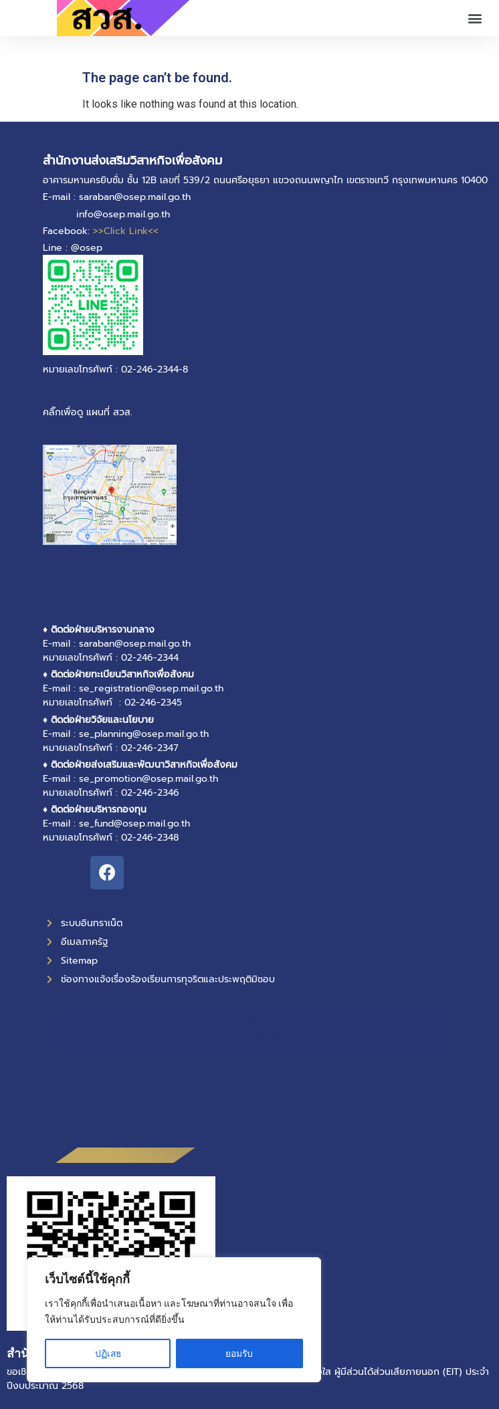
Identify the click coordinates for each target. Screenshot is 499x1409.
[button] (475, 18)
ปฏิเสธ (108, 1353)
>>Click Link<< (126, 231)
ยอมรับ (239, 1353)
